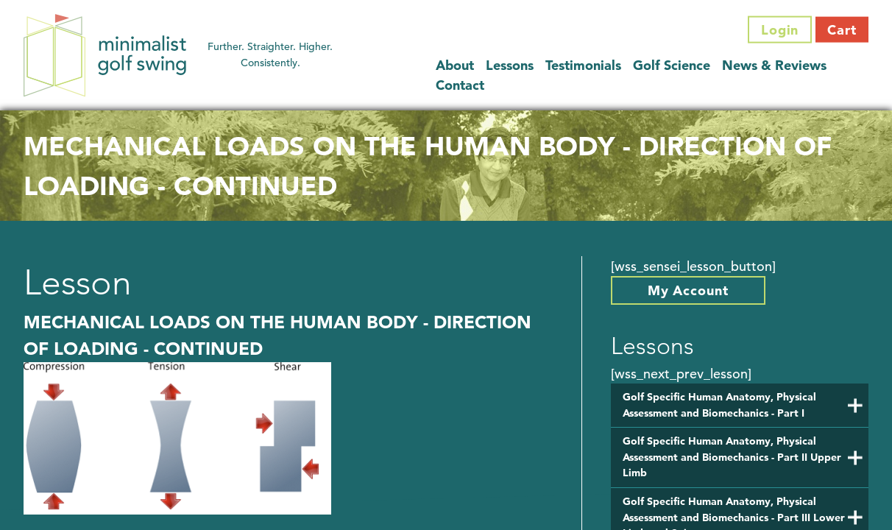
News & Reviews (774, 64)
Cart (842, 29)
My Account (688, 290)
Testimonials (583, 64)
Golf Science (671, 64)
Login (780, 29)
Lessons (510, 64)
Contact (460, 84)
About (455, 64)
